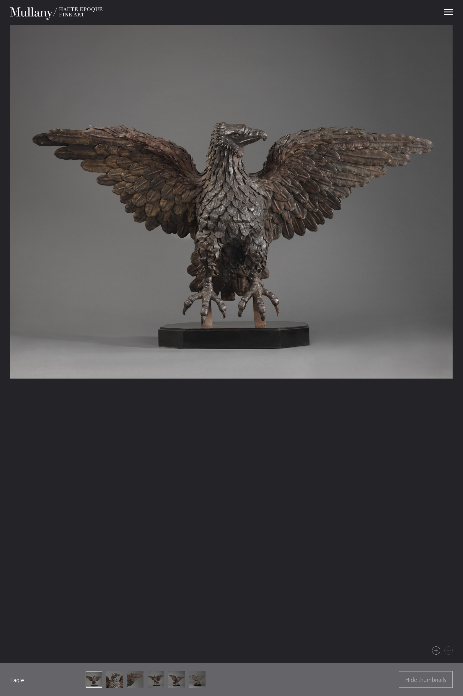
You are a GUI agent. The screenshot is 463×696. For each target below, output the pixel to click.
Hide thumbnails (425, 680)
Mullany (57, 12)
